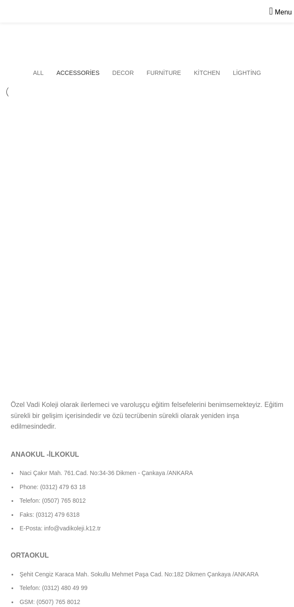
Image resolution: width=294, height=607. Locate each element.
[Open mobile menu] (280, 12)
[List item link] (147, 504)
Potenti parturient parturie (211, 124)
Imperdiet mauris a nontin (65, 124)
